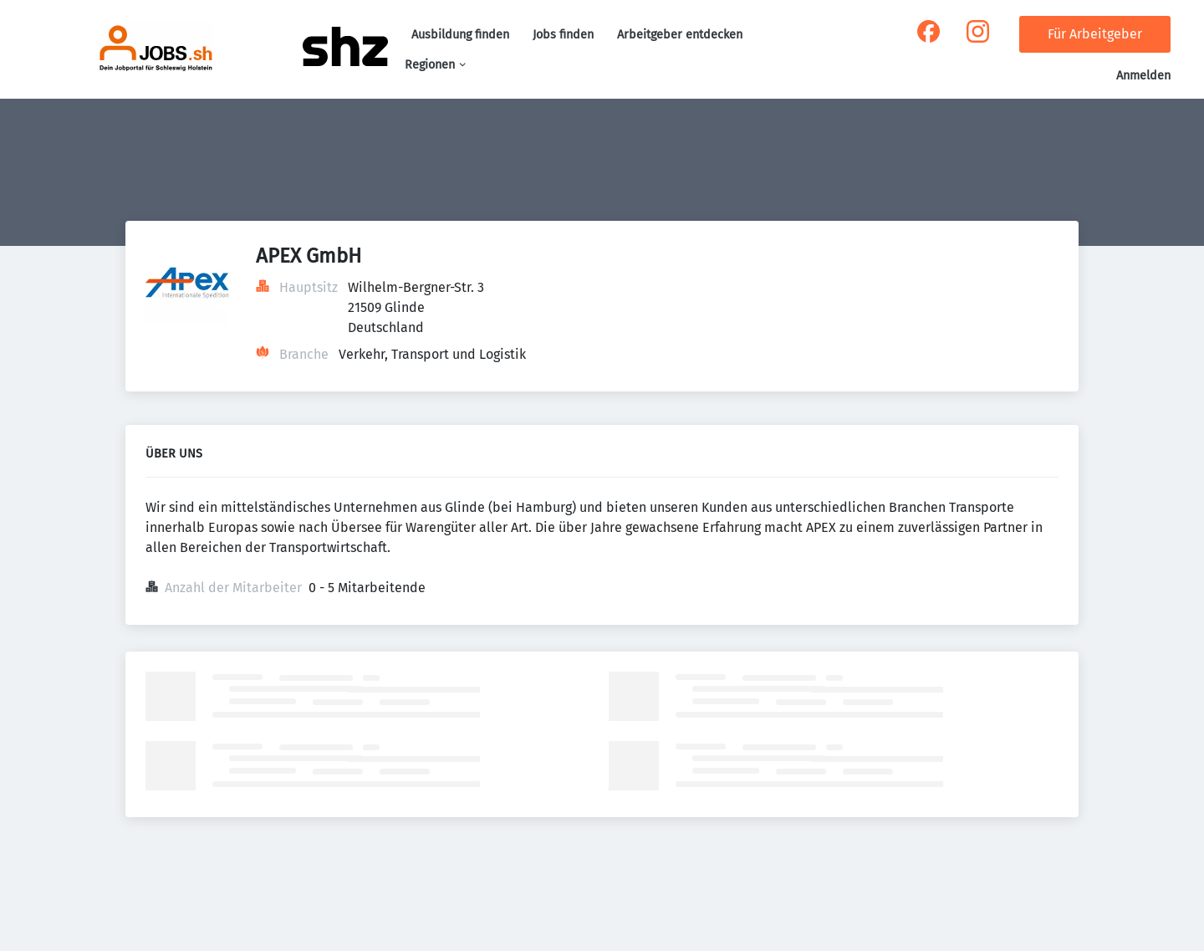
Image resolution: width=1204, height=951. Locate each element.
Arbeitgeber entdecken (679, 35)
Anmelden (1143, 76)
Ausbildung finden (460, 35)
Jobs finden (563, 35)
